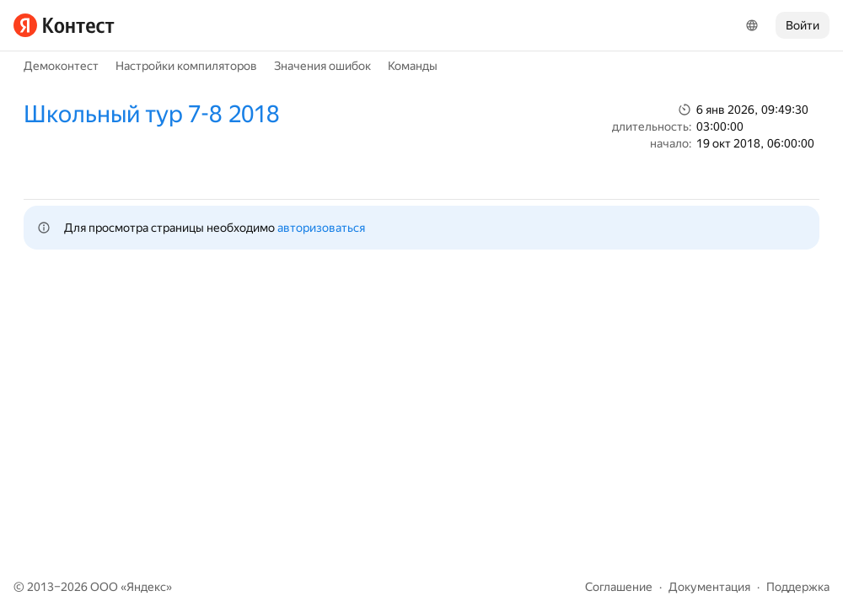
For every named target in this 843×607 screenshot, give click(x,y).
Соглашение (618, 587)
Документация (709, 587)
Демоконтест (61, 66)
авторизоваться (321, 227)
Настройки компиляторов (186, 66)
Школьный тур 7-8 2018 (151, 114)
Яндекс (146, 587)
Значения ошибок (322, 66)
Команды (413, 66)
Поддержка (798, 587)
